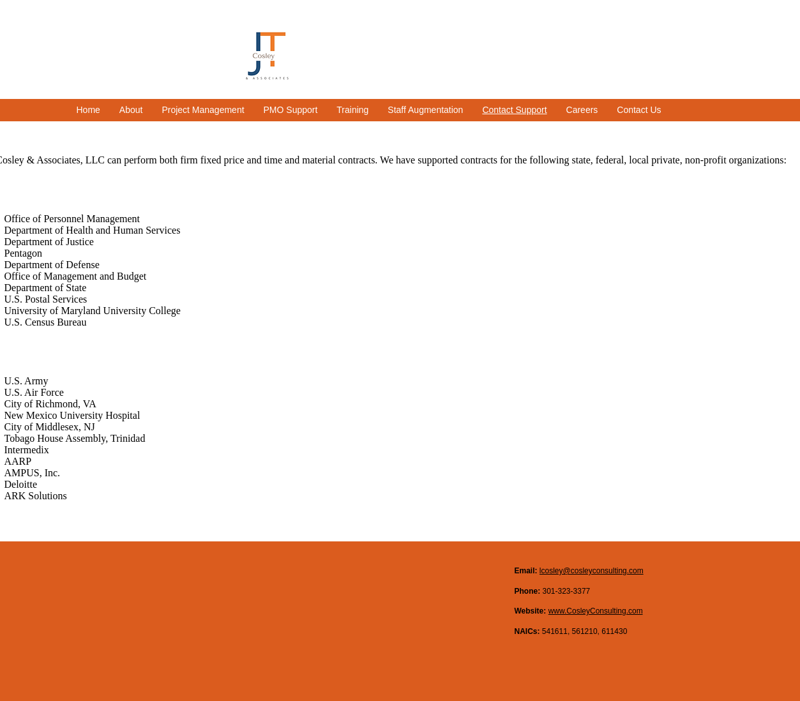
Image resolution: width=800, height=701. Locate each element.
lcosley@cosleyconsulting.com (592, 570)
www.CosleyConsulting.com (595, 611)
